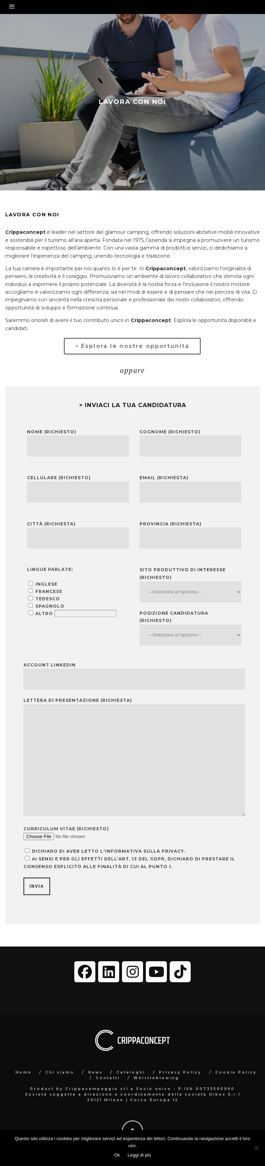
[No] (256, 1148)
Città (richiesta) (51, 523)
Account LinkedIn (49, 665)
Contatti (108, 1078)
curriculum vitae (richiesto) (66, 828)
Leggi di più (139, 1155)
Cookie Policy (236, 1072)
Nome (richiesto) (51, 431)
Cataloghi (130, 1072)
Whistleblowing (156, 1078)
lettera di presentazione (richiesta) (77, 700)
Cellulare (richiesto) (59, 477)
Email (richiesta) (164, 477)
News (95, 1072)
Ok (117, 1155)
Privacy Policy (180, 1072)
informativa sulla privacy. (145, 851)
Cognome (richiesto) (170, 431)
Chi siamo (59, 1072)
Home (23, 1072)
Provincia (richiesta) (171, 523)
